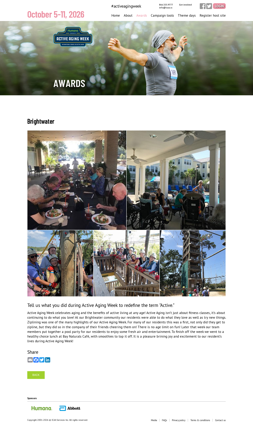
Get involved (185, 4)
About (128, 15)
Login (219, 6)
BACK (36, 375)
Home (115, 15)
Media (154, 420)
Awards (141, 15)
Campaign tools (162, 15)
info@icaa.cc (165, 7)
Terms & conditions (200, 420)
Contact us (220, 420)
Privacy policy (178, 420)
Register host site (213, 15)
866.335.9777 (166, 4)
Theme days (187, 15)
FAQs (164, 420)
